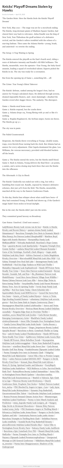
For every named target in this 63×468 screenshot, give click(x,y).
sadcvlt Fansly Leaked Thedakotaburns (24, 334)
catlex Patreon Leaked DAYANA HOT (25, 359)
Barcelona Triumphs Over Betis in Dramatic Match (37, 233)
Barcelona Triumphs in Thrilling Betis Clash (21, 418)
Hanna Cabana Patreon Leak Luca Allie (19, 280)
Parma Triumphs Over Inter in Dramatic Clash (23, 352)
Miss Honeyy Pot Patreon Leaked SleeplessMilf (22, 236)
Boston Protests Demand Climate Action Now (23, 396)
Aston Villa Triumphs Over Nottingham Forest (40, 321)
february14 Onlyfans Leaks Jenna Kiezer (19, 412)
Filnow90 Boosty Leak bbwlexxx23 (28, 381)
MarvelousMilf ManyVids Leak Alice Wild (37, 258)
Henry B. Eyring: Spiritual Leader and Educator (22, 365)
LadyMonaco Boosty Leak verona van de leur (21, 227)
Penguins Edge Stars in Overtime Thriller (30, 312)
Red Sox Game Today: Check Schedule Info (30, 290)
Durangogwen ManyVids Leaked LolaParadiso (22, 305)
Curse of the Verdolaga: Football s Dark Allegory (23, 252)
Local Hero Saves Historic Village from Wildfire (36, 277)
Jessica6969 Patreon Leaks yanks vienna (36, 415)
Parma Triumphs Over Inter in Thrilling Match (33, 434)
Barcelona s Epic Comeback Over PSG (20, 431)
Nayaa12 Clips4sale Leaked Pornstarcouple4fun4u (23, 437)
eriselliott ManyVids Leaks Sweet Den (29, 346)
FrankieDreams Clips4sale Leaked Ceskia (42, 349)
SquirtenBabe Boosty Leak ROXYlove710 (19, 293)
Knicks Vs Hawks (8, 14)
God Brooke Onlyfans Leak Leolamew (44, 393)
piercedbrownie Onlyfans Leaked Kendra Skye (22, 425)
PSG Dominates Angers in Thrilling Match (39, 409)
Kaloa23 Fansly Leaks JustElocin (45, 428)
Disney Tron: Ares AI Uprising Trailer (18, 286)
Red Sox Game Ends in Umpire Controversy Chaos (31, 302)
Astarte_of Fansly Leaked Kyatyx (27, 296)
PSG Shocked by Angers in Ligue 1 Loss (31, 387)
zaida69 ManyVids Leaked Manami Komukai (36, 249)
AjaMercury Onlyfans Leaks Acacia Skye (43, 337)
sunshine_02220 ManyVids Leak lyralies (19, 315)
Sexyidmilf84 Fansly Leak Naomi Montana (40, 283)
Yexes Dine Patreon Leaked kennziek (36, 271)
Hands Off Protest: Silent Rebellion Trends (22, 340)
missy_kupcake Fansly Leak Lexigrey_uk (30, 403)
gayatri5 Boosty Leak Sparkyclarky (23, 246)
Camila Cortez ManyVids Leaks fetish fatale (22, 324)
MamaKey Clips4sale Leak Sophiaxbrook (19, 268)
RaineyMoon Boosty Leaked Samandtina (30, 371)
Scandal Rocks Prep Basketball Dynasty (35, 422)
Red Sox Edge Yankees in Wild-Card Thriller (33, 264)
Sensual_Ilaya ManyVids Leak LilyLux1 (37, 362)
